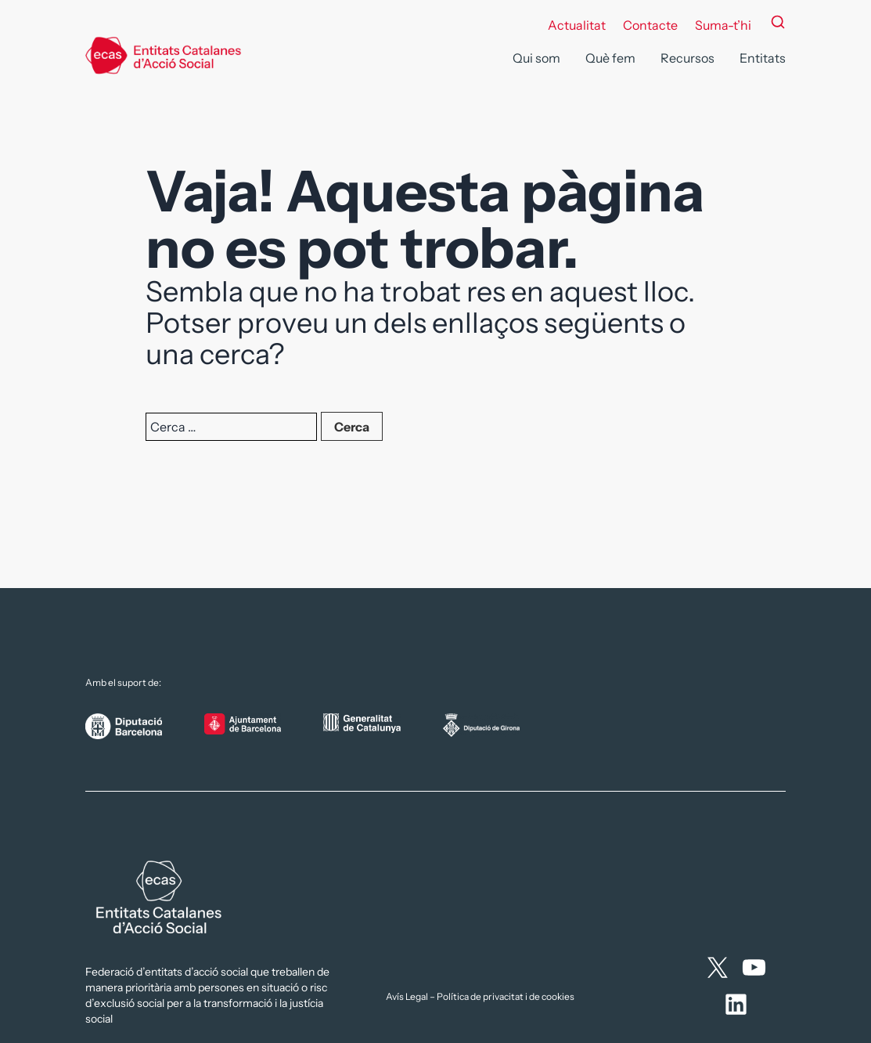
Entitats (763, 58)
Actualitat (577, 25)
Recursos (687, 58)
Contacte (650, 25)
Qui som (536, 58)
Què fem (610, 58)
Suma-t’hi (723, 25)
